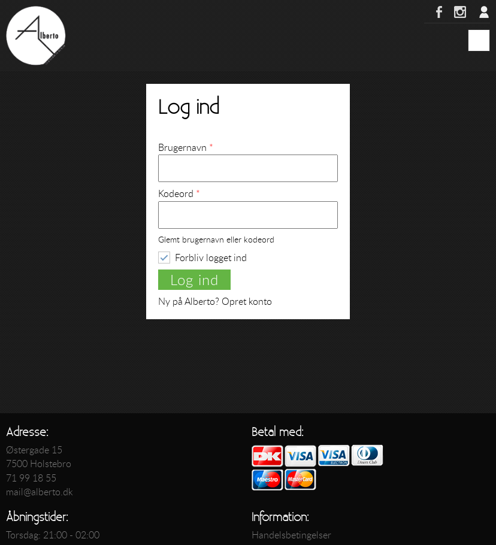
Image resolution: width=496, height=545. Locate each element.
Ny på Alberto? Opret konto (215, 301)
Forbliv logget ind (211, 257)
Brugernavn (185, 147)
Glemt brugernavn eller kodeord (216, 240)
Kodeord (179, 193)
